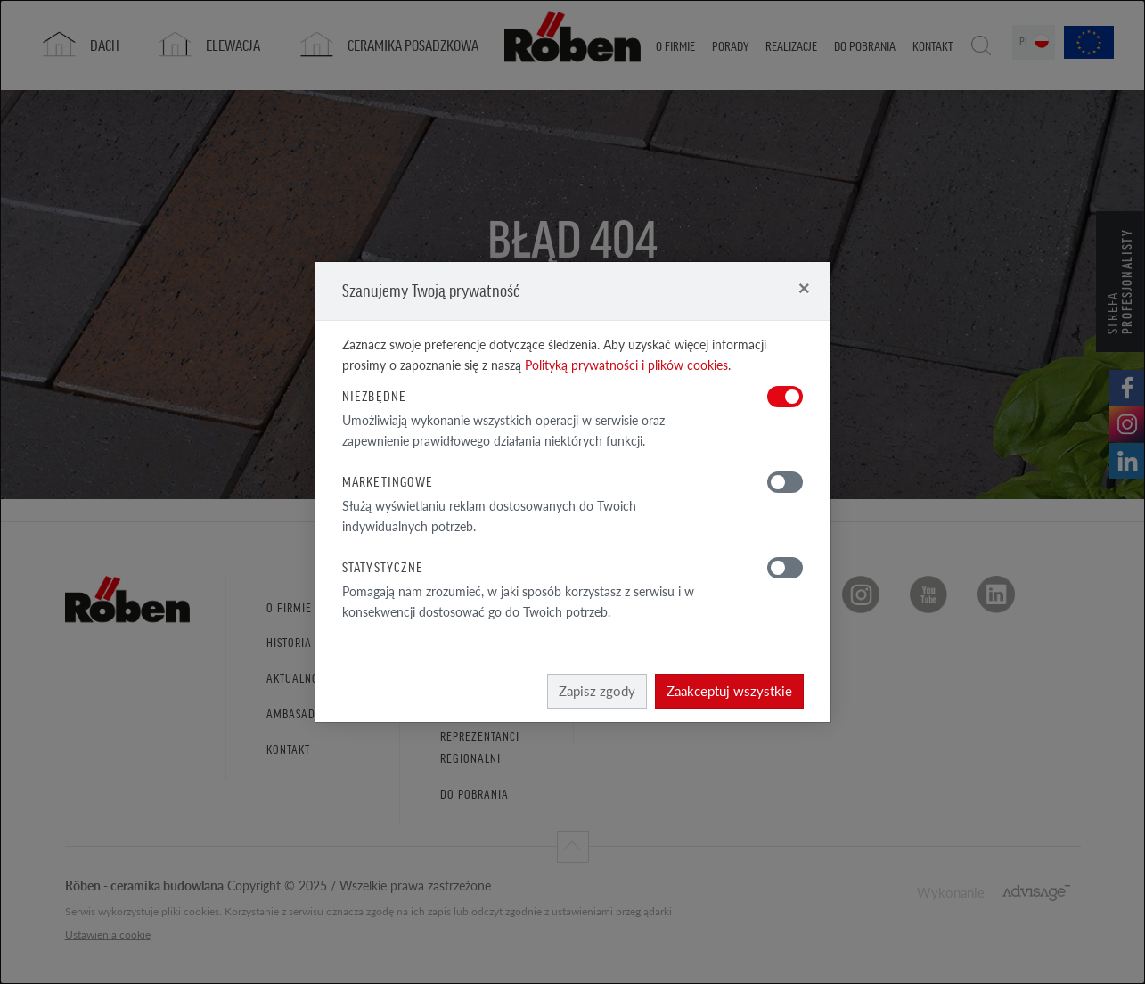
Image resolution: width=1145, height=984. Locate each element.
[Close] (804, 287)
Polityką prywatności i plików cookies (626, 365)
